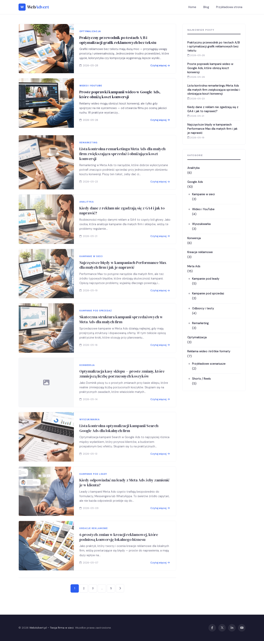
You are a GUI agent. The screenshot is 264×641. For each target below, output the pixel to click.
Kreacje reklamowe (200, 252)
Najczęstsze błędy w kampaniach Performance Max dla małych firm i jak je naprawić (122, 274)
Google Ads (195, 182)
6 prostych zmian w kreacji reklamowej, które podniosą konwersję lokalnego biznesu (118, 546)
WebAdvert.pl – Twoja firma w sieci (51, 627)
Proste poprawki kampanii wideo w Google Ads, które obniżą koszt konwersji (119, 94)
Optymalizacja (197, 337)
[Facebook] (212, 628)
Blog (206, 7)
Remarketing (200, 323)
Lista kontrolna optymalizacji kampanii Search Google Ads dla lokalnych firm (118, 437)
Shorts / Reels (201, 378)
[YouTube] (241, 628)
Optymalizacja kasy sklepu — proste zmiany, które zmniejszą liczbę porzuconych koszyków (122, 383)
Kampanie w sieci (203, 194)
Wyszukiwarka (201, 224)
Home (192, 7)
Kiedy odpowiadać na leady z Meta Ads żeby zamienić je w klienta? (124, 492)
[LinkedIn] (232, 628)
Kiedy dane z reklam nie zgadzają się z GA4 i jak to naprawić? (122, 220)
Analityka (193, 168)
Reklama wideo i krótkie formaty (208, 351)
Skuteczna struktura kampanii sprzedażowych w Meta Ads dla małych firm (121, 329)
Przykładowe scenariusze (209, 363)
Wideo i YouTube (203, 209)
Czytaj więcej (160, 65)
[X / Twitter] (222, 628)
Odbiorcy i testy (203, 308)
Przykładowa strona (229, 7)
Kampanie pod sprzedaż (208, 293)
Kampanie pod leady (205, 278)
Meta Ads (193, 266)
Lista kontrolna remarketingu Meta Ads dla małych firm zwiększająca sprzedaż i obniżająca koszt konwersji (122, 162)
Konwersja (194, 238)
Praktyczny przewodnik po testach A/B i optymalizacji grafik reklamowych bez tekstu (117, 40)
